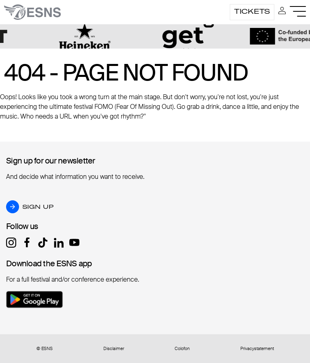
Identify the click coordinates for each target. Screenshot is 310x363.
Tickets (252, 11)
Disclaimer (113, 349)
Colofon (182, 349)
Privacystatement (257, 349)
